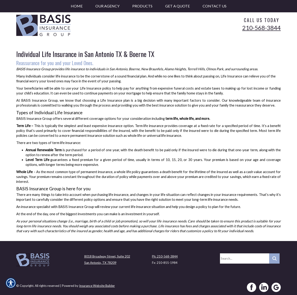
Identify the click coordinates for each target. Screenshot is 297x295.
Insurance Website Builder (97, 284)
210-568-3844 (261, 27)
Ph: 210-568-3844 (165, 255)
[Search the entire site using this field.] (244, 257)
